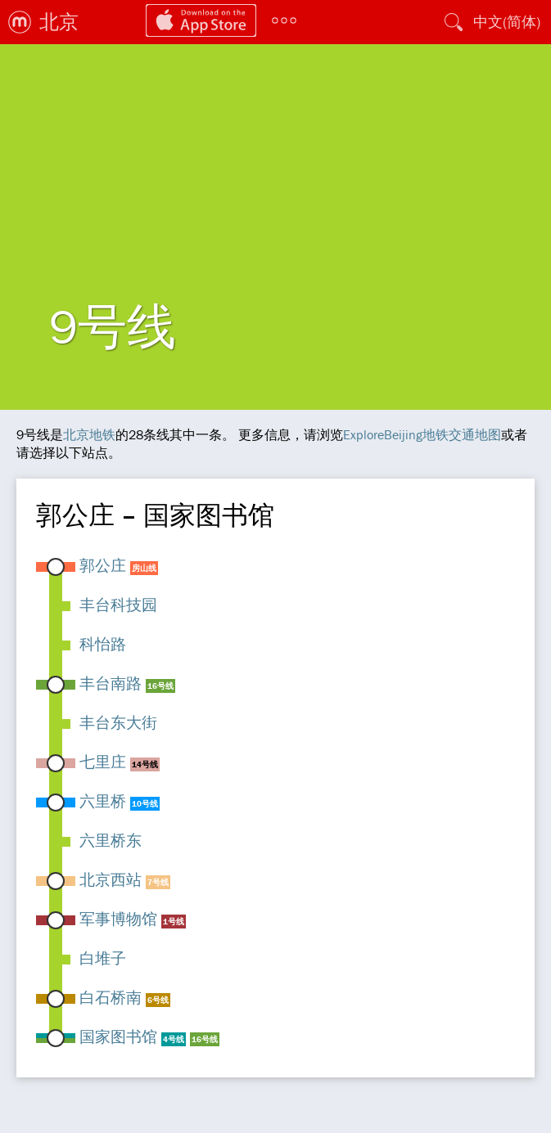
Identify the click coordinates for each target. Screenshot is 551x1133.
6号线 (158, 1000)
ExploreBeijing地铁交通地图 (422, 434)
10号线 (145, 803)
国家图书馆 (118, 1036)
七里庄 (102, 761)
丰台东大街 (118, 722)
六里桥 (102, 801)
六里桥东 (110, 840)
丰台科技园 (118, 604)
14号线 (145, 764)
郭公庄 (102, 565)
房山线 (144, 568)
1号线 (173, 921)
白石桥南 (110, 997)
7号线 (158, 882)
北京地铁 (89, 434)
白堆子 (102, 958)
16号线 (160, 686)
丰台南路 (110, 683)
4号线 (173, 1039)
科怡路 (102, 644)
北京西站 (110, 879)
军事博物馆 (118, 918)
